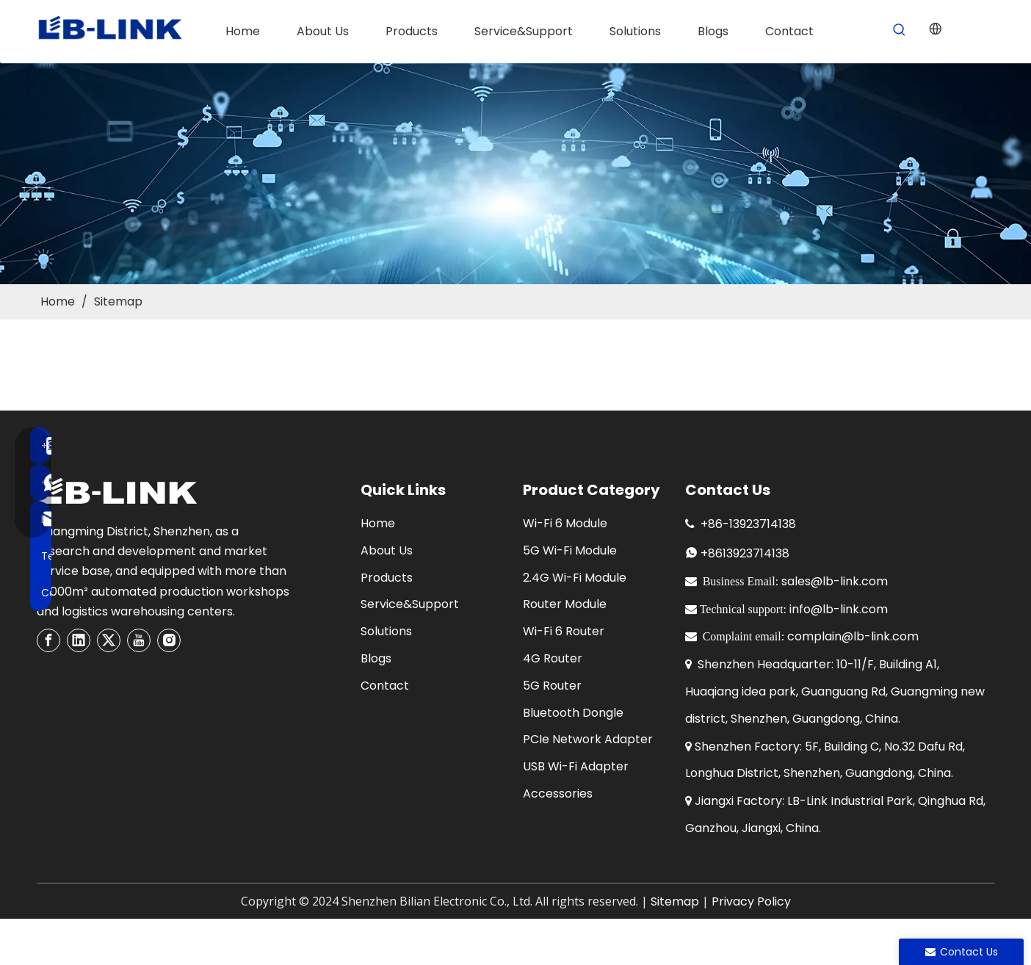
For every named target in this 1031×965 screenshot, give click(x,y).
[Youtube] (139, 640)
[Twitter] (108, 640)
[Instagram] (169, 640)
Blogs (376, 658)
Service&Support (410, 604)
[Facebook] (48, 640)
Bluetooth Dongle (573, 712)
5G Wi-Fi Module (570, 550)
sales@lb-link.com (834, 581)
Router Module (565, 604)
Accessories (558, 793)
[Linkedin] (78, 640)
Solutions (386, 631)
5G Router (552, 685)
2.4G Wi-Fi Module (574, 577)
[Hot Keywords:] (900, 30)
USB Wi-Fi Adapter (576, 766)
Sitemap (675, 901)
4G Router (552, 658)
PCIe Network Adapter (588, 739)
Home (378, 523)
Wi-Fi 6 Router (563, 631)
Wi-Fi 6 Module (565, 523)
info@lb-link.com (838, 609)
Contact (385, 685)
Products (387, 577)
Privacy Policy (751, 901)
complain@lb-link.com (853, 636)
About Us (387, 550)
